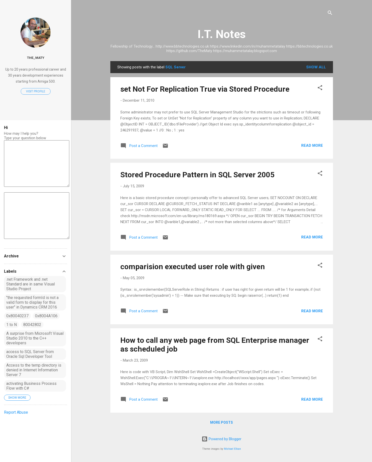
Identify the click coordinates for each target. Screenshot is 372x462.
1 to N (11, 324)
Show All (316, 67)
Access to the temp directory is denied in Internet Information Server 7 (33, 370)
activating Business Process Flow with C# (31, 386)
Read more (312, 145)
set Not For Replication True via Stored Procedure (204, 89)
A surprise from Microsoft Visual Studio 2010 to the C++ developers (35, 338)
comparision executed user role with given (192, 266)
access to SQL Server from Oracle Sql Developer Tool (30, 354)
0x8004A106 (46, 316)
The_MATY (35, 58)
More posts (221, 422)
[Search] (330, 13)
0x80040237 (17, 316)
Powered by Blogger (221, 439)
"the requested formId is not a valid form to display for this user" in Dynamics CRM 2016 (32, 302)
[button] (320, 88)
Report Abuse (16, 412)
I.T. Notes (222, 34)
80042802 (32, 324)
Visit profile (35, 91)
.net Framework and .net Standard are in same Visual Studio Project (30, 284)
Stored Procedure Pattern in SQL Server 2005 (197, 174)
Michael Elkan (232, 448)
